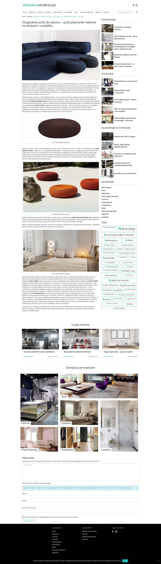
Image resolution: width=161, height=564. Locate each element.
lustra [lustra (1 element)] (133, 257)
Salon (76, 12)
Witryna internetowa (29, 508)
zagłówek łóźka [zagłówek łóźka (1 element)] (131, 299)
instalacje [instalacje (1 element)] (119, 249)
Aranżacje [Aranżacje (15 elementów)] (128, 229)
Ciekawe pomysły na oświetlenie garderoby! (123, 164)
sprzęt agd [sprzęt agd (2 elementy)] (107, 290)
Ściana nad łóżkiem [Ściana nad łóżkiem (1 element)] (120, 308)
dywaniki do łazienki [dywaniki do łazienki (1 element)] (128, 245)
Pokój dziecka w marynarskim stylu (125, 82)
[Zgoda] (158, 561)
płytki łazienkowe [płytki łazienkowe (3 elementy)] (129, 285)
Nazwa (25, 494)
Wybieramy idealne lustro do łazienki (125, 56)
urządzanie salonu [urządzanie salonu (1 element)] (109, 294)
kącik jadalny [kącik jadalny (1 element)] (123, 257)
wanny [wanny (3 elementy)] (107, 299)
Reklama (85, 539)
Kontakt (106, 12)
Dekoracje (32, 12)
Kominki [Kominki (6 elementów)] (110, 257)
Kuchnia (40, 12)
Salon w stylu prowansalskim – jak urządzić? (125, 110)
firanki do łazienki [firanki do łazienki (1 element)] (108, 249)
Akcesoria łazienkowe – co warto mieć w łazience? (124, 65)
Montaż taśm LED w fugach (124, 136)
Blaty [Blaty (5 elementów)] (130, 240)
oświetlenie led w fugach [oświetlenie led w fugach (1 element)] (110, 270)
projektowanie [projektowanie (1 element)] (129, 275)
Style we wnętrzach (86, 12)
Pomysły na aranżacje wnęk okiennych (125, 155)
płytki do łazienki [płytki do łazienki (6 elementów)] (120, 280)
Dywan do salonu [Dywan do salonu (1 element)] (110, 245)
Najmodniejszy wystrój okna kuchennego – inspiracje (125, 119)
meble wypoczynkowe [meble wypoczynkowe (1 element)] (112, 266)
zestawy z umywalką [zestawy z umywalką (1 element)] (112, 303)
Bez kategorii (107, 187)
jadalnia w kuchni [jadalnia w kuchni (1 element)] (131, 249)
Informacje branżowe (110, 196)
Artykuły (29, 16)
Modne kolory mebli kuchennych (122, 91)
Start (23, 16)
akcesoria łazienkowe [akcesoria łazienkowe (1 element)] (109, 227)
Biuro (25, 12)
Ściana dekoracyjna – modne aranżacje (125, 100)
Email (24, 501)
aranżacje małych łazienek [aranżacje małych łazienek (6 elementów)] (120, 234)
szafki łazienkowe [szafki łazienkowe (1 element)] (131, 289)
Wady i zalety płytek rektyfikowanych (122, 145)
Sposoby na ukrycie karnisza (125, 173)
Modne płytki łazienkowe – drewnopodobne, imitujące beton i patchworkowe (124, 46)
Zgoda (125, 561)
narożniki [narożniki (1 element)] (130, 266)
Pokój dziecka (57, 12)
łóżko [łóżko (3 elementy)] (130, 304)
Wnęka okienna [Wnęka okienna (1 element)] (118, 299)
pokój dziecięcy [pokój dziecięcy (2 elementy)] (111, 275)
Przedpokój (68, 12)
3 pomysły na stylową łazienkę (122, 28)
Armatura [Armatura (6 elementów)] (113, 240)
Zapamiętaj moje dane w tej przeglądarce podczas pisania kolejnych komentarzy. (50, 517)
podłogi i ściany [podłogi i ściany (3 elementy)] (129, 271)
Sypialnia (98, 12)
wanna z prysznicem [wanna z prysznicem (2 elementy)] (128, 295)
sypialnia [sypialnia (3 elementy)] (119, 290)
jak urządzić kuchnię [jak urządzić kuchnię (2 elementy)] (128, 253)
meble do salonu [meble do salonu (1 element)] (128, 262)
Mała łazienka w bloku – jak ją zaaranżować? (125, 37)
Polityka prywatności (89, 537)
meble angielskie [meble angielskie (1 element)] (110, 262)
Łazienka (48, 12)
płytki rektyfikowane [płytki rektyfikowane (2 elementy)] (111, 285)
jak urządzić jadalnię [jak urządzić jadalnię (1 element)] (110, 252)
